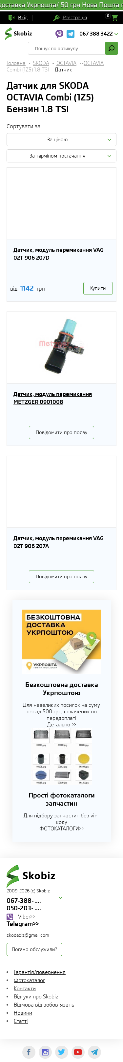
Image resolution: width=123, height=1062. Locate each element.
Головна (16, 63)
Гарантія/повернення (40, 972)
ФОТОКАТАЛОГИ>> (61, 829)
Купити (98, 288)
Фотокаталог (29, 980)
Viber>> (26, 917)
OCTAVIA (66, 63)
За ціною (57, 140)
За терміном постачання (57, 156)
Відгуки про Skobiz (36, 997)
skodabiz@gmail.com (28, 935)
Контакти (25, 988)
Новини (23, 1013)
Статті (21, 1021)
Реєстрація (75, 18)
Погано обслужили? (34, 949)
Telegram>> (23, 923)
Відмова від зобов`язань (44, 1005)
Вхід (23, 18)
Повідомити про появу (61, 432)
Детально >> (61, 724)
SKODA (41, 63)
